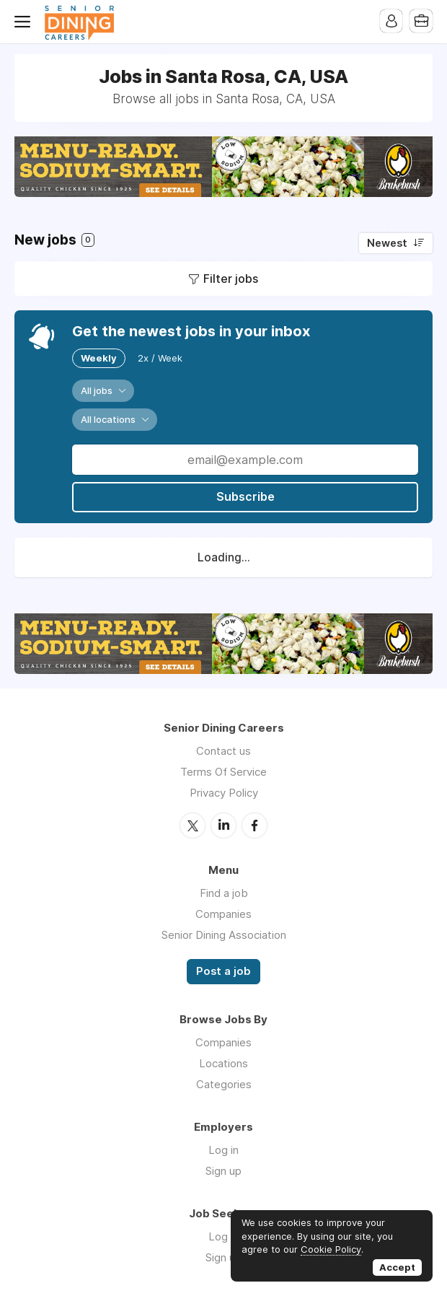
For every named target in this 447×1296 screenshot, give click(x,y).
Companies (223, 913)
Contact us (223, 751)
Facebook (254, 825)
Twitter (192, 825)
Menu (25, 21)
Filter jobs (230, 278)
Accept (397, 1267)
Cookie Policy (331, 1249)
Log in (223, 1149)
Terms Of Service (223, 772)
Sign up (223, 1170)
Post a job (223, 970)
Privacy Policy (224, 793)
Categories (224, 1083)
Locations (223, 1062)
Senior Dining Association (223, 934)
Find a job (224, 892)
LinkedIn (223, 825)
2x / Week (160, 358)
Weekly (99, 358)
